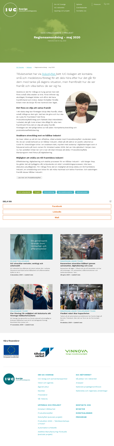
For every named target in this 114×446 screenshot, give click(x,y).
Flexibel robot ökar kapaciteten (81, 296)
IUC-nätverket (59, 7)
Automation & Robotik (47, 428)
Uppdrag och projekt (62, 11)
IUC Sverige (20, 67)
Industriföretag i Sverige (68, 261)
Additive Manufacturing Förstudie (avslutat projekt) (52, 433)
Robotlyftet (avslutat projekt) (50, 417)
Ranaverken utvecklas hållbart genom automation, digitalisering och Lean (81, 247)
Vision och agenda (45, 383)
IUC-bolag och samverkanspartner (52, 379)
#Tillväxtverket (82, 192)
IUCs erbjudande (51, 32)
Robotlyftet (49, 74)
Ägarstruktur (43, 387)
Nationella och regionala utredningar (92, 391)
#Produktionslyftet (65, 192)
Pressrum (97, 4)
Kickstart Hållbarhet (46, 409)
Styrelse (41, 391)
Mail (57, 217)
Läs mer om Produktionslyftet (29, 177)
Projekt (68, 32)
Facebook (57, 206)
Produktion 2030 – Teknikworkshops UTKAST (53, 422)
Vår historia (43, 399)
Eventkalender (81, 7)
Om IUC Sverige (60, 4)
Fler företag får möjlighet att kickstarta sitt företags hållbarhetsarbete (31, 296)
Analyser (79, 383)
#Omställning (49, 192)
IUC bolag (13, 261)
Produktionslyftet (45, 413)
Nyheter (79, 4)
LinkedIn (57, 212)
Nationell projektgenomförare (88, 387)
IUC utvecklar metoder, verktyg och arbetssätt (31, 247)
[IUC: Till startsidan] (20, 10)
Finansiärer (43, 395)
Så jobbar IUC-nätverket (86, 379)
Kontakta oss (81, 11)
